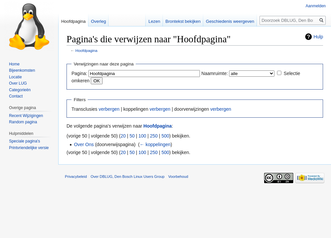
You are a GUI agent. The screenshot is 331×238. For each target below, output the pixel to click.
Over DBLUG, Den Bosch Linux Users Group (128, 176)
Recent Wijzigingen (26, 115)
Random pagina (23, 122)
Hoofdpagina (86, 50)
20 (123, 136)
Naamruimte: (214, 73)
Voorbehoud (178, 176)
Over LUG (18, 83)
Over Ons (84, 144)
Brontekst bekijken (183, 21)
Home (14, 64)
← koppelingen (155, 144)
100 (142, 136)
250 (154, 136)
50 (132, 136)
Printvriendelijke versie (29, 147)
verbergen (109, 109)
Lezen (154, 21)
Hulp (318, 36)
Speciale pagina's (24, 141)
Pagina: (79, 73)
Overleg (98, 21)
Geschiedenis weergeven (230, 21)
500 (165, 136)
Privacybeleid (76, 176)
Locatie (15, 77)
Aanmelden (316, 6)
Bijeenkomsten (22, 70)
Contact (16, 96)
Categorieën (19, 90)
